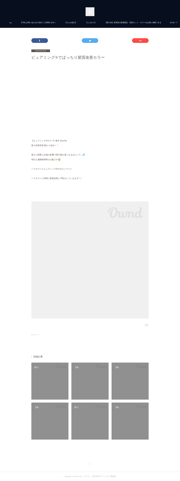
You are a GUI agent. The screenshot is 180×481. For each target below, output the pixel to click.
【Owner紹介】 (110, 23)
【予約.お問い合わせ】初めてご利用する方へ (77, 23)
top (49, 23)
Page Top (90, 464)
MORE (127, 23)
